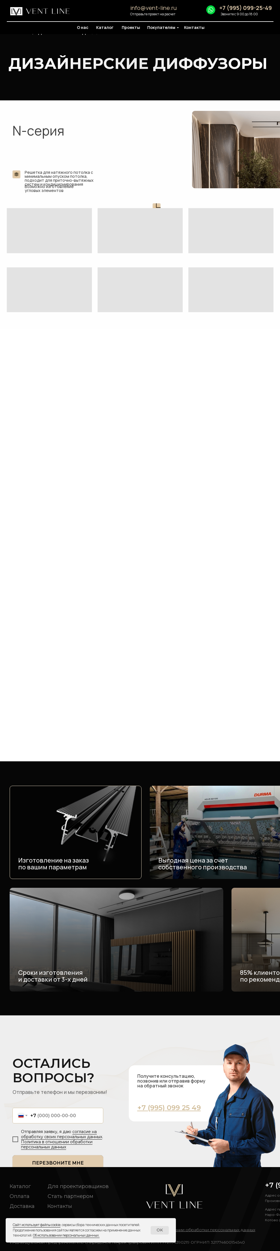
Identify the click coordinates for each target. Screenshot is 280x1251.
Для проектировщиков (78, 1186)
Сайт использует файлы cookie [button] (36, 1224)
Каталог (104, 27)
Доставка (22, 1206)
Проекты (131, 27)
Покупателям (161, 27)
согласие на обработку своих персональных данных (61, 1134)
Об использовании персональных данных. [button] (66, 1235)
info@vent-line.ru (153, 8)
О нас (83, 27)
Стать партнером (70, 1196)
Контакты (194, 27)
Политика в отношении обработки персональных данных (56, 1144)
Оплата (20, 1196)
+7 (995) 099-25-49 (245, 8)
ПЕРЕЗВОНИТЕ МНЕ (58, 1163)
